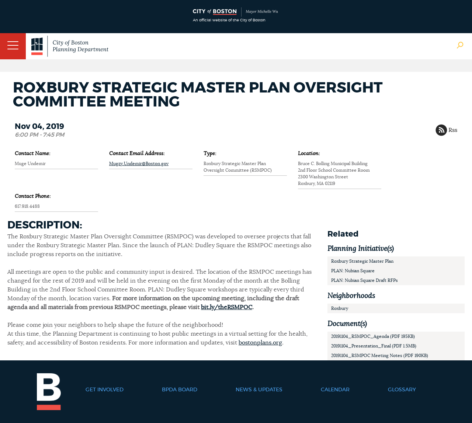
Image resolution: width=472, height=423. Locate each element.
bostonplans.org (260, 343)
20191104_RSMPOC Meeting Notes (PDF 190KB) (379, 355)
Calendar (335, 389)
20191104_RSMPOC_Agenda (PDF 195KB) (373, 336)
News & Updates (259, 389)
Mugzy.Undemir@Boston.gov (139, 163)
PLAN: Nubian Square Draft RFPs (364, 280)
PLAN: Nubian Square (353, 271)
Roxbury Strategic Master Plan (362, 261)
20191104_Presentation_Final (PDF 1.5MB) (373, 346)
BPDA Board (179, 389)
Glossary (402, 389)
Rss (452, 130)
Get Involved (105, 389)
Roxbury (339, 308)
